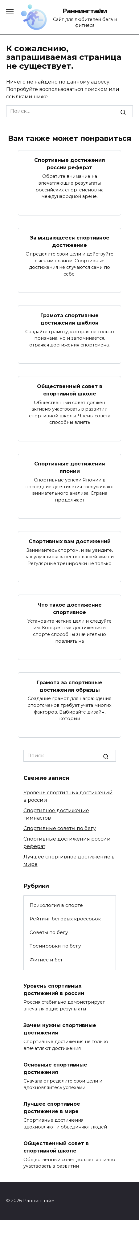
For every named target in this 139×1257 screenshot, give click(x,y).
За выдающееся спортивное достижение (69, 241)
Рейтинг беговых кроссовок (65, 919)
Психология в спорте (56, 905)
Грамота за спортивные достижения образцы (69, 686)
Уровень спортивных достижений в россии (53, 989)
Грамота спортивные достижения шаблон (69, 319)
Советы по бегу (49, 932)
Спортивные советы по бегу (59, 828)
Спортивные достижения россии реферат (69, 163)
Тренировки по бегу (55, 946)
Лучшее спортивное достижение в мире (51, 1107)
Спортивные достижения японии (69, 467)
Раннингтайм (85, 10)
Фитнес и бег (46, 960)
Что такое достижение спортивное (70, 608)
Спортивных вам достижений (70, 541)
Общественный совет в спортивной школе (69, 389)
